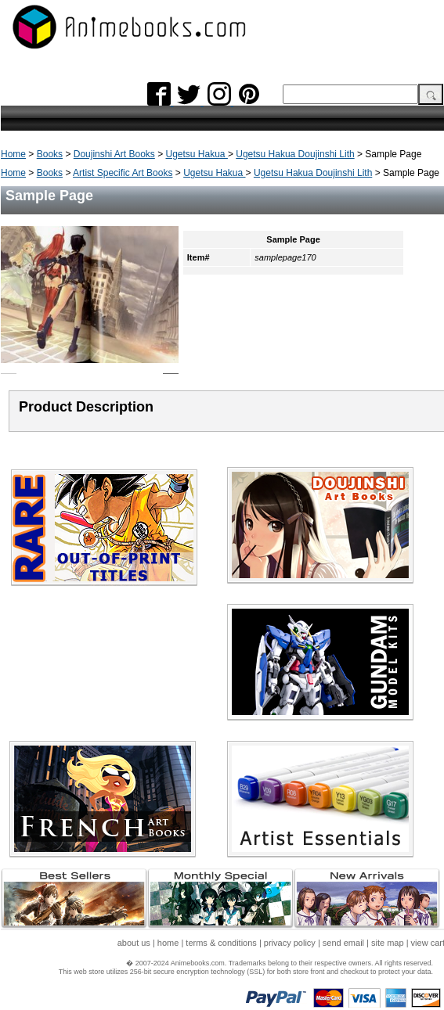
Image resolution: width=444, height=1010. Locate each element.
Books (50, 154)
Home (13, 154)
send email (343, 942)
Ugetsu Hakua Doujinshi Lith (295, 154)
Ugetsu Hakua (197, 154)
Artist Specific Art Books (122, 172)
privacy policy (290, 942)
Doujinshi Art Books (114, 154)
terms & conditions (221, 942)
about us (133, 942)
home (168, 942)
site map (387, 942)
